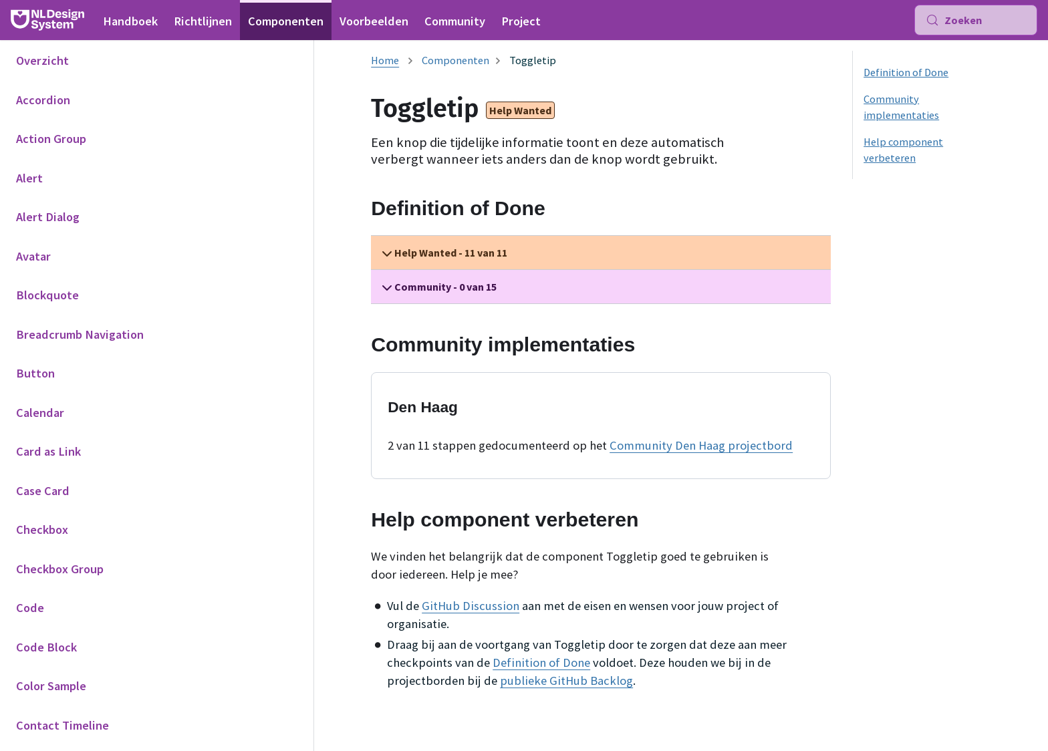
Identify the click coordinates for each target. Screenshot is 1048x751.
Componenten (285, 21)
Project (521, 21)
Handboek (130, 21)
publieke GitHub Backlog (566, 680)
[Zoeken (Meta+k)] (975, 20)
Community (454, 21)
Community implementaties (901, 107)
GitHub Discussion (470, 605)
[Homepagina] (385, 60)
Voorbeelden (374, 21)
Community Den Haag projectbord (701, 445)
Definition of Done (541, 662)
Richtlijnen (203, 21)
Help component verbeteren (903, 149)
